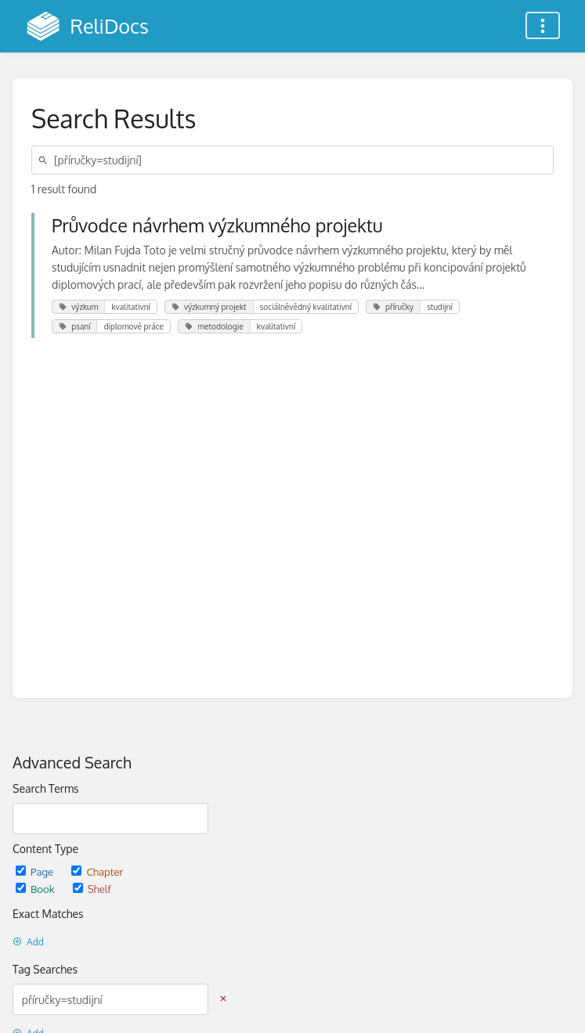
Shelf (92, 888)
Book (36, 888)
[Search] (45, 160)
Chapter (97, 871)
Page (36, 871)
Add (28, 942)
